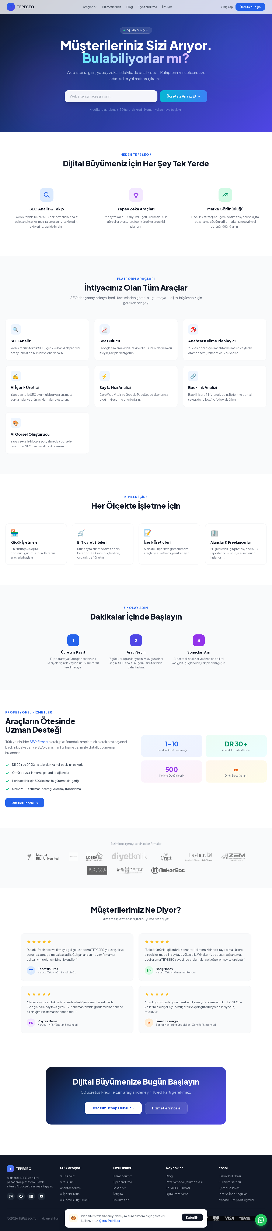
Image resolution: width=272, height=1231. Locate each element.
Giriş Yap (227, 7)
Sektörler (119, 1188)
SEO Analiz (67, 1176)
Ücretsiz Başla (250, 7)
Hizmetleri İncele (166, 1108)
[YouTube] (41, 1196)
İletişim (167, 7)
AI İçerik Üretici (70, 1194)
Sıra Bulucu (67, 1182)
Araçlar (90, 7)
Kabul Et (192, 1217)
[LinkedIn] (31, 1196)
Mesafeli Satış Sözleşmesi (236, 1200)
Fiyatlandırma (147, 7)
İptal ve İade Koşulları (233, 1194)
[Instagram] (11, 1196)
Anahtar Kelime (70, 1188)
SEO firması (39, 741)
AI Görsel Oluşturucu (74, 1200)
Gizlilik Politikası (230, 1176)
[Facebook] (21, 1196)
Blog (129, 7)
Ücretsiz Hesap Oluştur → (113, 1108)
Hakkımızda (121, 1200)
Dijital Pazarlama (177, 1194)
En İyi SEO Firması (178, 1188)
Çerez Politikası (229, 1188)
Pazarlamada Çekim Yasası (184, 1182)
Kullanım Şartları (230, 1182)
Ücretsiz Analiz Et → (183, 96)
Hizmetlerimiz (111, 7)
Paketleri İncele (24, 803)
